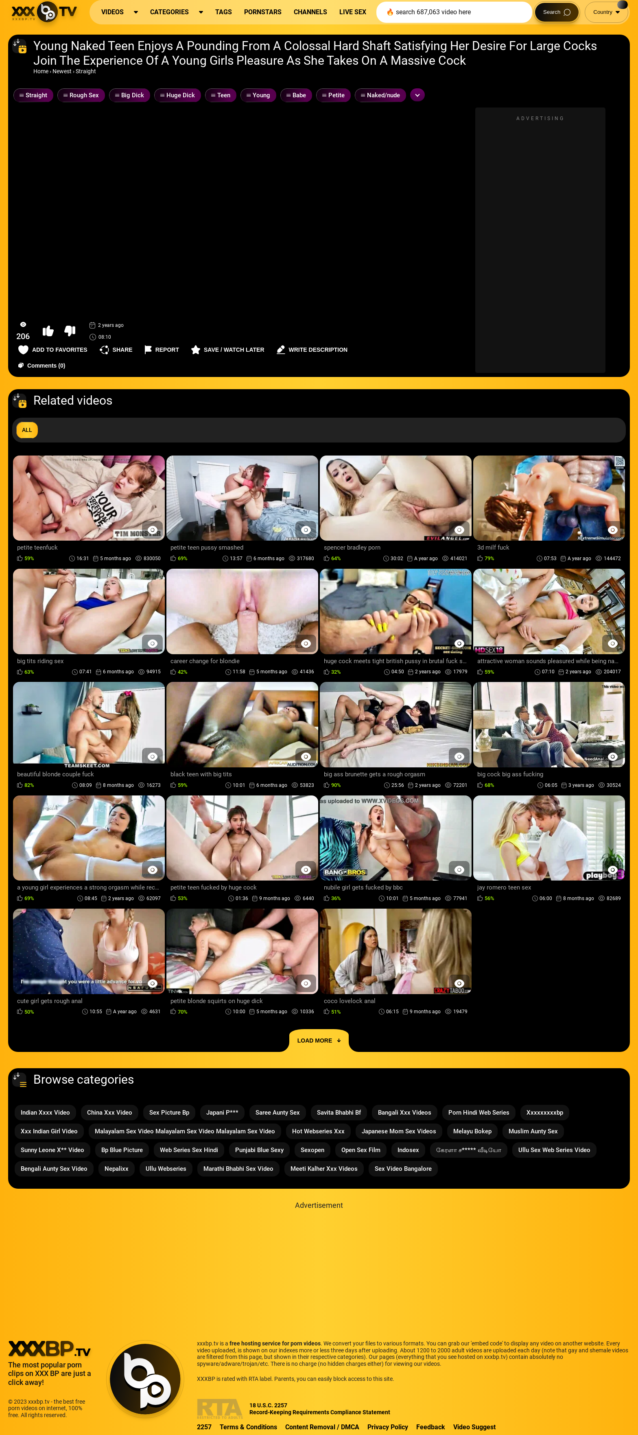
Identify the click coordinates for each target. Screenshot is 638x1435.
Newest (62, 71)
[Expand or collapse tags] (417, 94)
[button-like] (48, 331)
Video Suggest (474, 1427)
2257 (204, 1427)
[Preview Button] (152, 530)
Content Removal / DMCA (322, 1427)
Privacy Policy (387, 1427)
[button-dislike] (69, 331)
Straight (86, 71)
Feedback (430, 1427)
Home (40, 71)
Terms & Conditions (248, 1427)
